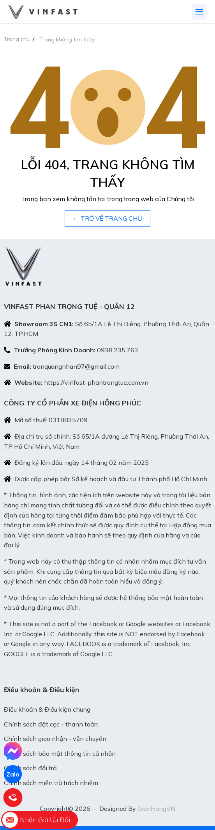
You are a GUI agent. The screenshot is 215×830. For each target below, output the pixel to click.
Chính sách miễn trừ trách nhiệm (51, 783)
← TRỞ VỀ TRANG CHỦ (107, 218)
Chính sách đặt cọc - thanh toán (51, 724)
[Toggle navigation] (199, 12)
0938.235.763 (117, 350)
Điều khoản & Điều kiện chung (47, 709)
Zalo (12, 774)
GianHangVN (156, 808)
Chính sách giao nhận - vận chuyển (55, 739)
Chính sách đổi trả (30, 768)
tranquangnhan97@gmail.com (76, 366)
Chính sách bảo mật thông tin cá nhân (60, 753)
